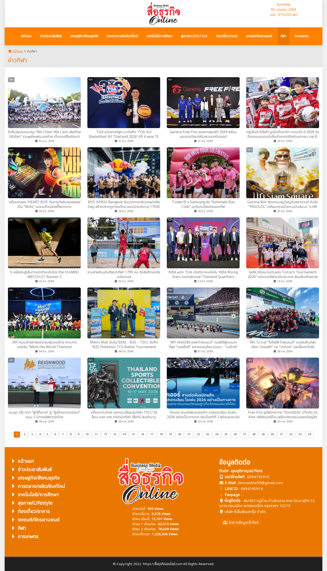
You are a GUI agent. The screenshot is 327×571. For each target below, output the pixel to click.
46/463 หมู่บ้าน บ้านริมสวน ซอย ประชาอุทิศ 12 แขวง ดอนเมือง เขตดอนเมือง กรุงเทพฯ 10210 (267, 503)
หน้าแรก (15, 51)
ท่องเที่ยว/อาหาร (30, 511)
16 (142, 434)
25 (225, 434)
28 (253, 434)
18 (161, 434)
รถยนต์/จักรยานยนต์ (35, 520)
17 (151, 434)
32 (290, 434)
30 (272, 434)
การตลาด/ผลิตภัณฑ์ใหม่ (37, 486)
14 (124, 434)
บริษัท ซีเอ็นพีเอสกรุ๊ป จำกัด (245, 512)
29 (263, 434)
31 (281, 434)
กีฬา (18, 528)
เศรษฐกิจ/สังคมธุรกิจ (35, 478)
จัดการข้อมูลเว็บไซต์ (241, 523)
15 (133, 434)
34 (309, 434)
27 (244, 434)
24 (216, 434)
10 (86, 434)
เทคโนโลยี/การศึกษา (34, 494)
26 (235, 434)
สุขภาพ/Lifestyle (31, 503)
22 (198, 434)
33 (300, 434)
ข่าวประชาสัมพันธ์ (31, 469)
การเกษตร (24, 536)
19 (170, 434)
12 (105, 434)
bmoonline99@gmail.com (260, 483)
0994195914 (258, 477)
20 (179, 434)
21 (188, 434)
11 (96, 434)
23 (207, 434)
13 (114, 434)
